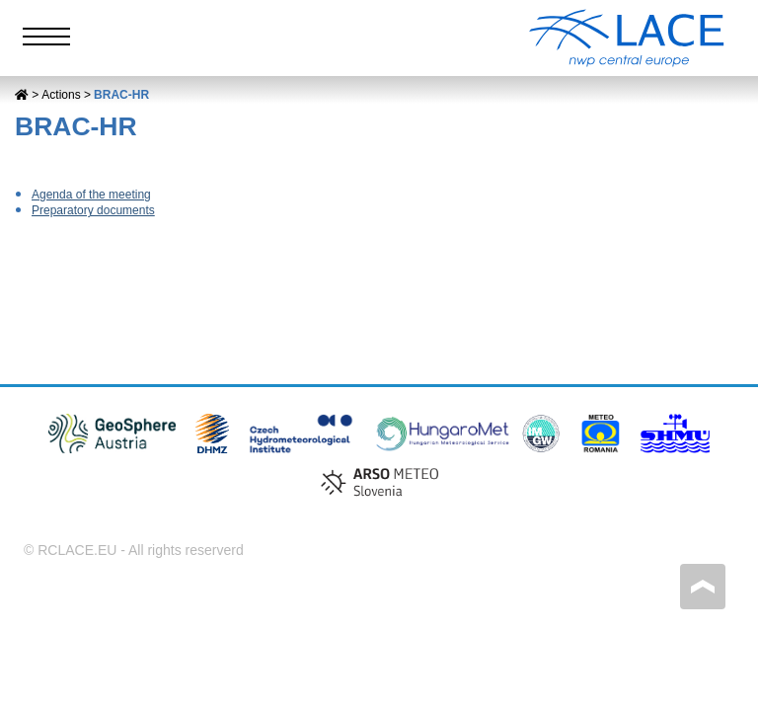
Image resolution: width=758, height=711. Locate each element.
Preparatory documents (93, 210)
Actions (60, 95)
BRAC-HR (121, 95)
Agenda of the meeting (91, 194)
